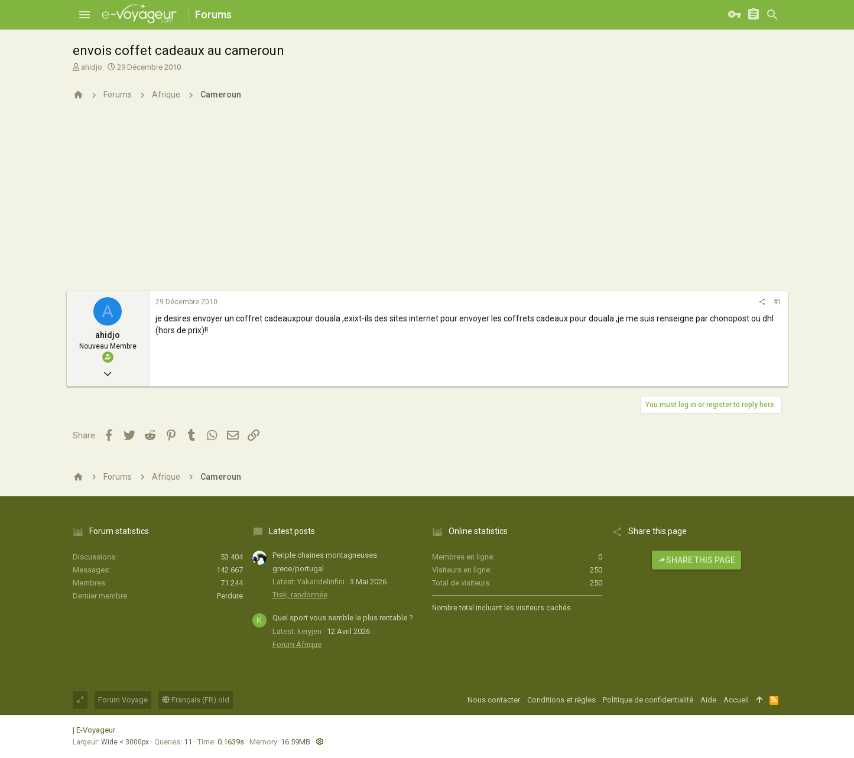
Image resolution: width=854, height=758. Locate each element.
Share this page (696, 560)
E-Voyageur (95, 730)
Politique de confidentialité (648, 699)
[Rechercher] (772, 14)
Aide (708, 699)
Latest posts (292, 531)
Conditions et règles (561, 699)
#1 (778, 302)
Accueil (736, 699)
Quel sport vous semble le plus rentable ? (342, 617)
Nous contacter (493, 699)
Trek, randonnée (299, 594)
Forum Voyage (123, 699)
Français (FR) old (195, 699)
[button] (84, 15)
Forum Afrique (297, 644)
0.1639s (230, 741)
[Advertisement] (427, 202)
